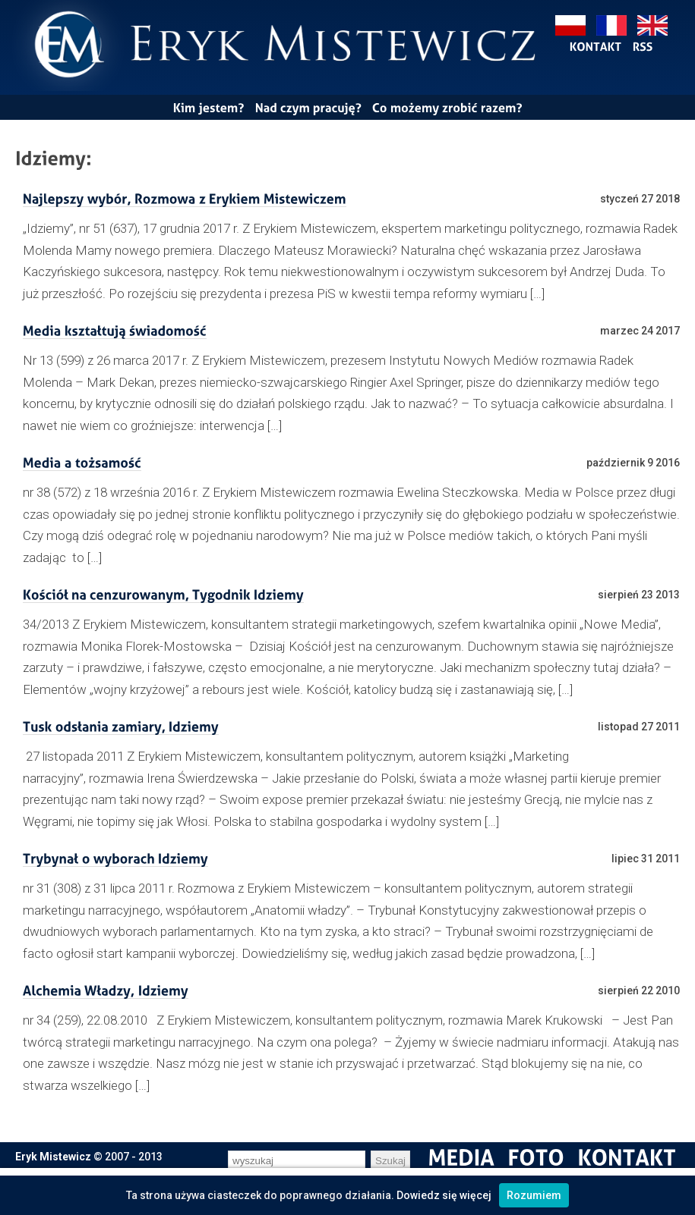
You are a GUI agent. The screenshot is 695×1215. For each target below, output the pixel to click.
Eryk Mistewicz (53, 1157)
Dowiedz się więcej (443, 1195)
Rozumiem (534, 1195)
